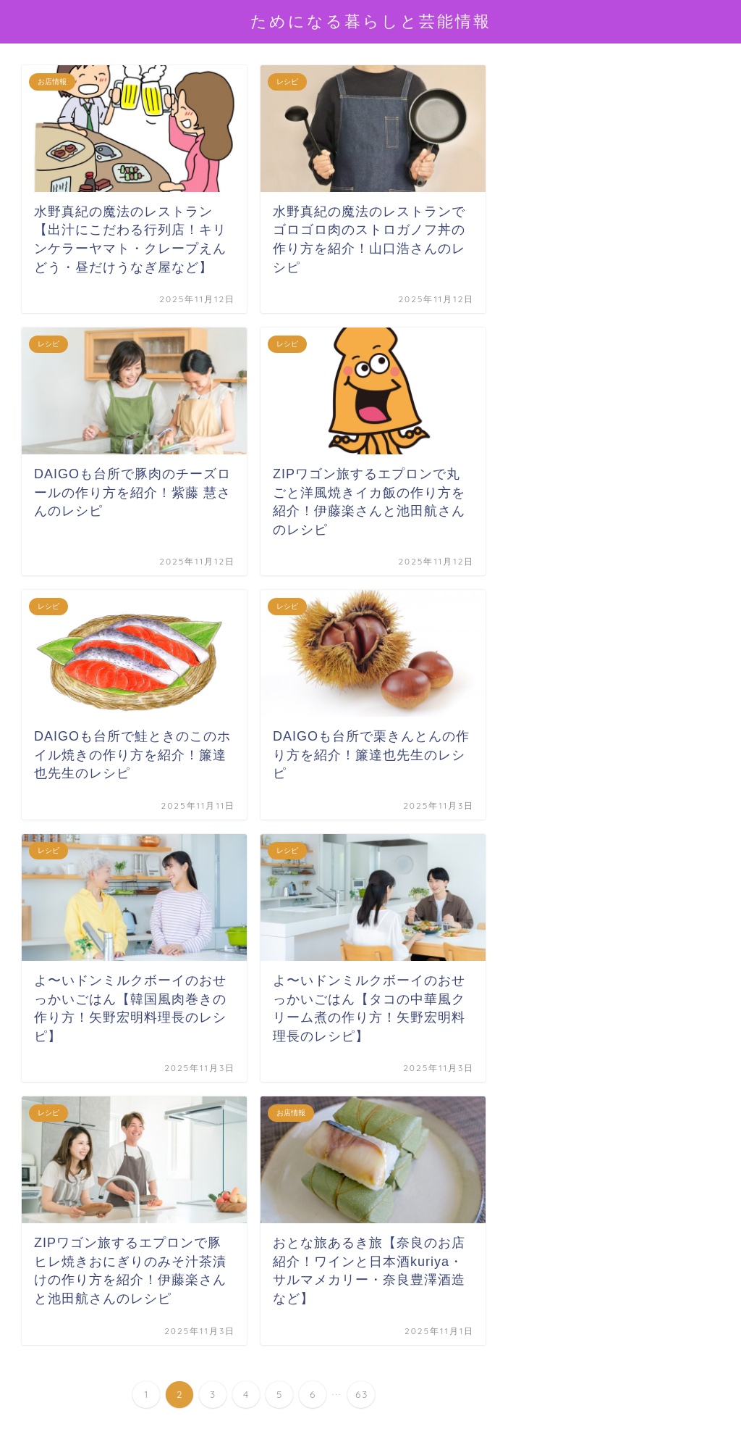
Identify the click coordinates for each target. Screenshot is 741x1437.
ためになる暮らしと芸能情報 (370, 20)
